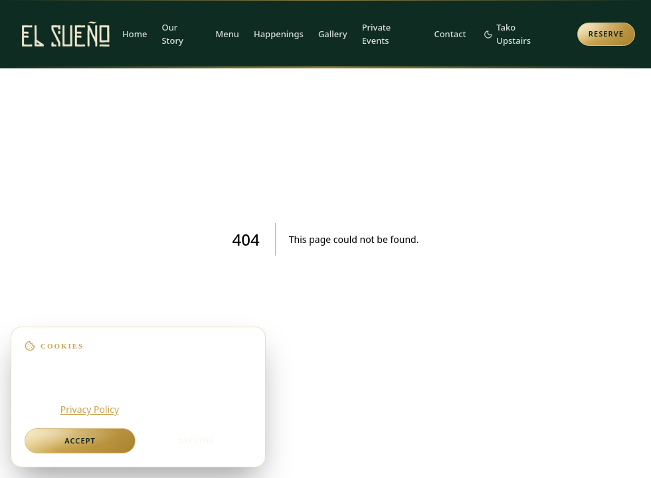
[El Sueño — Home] (66, 34)
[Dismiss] (252, 340)
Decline (196, 440)
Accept (80, 440)
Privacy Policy (89, 409)
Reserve (606, 34)
